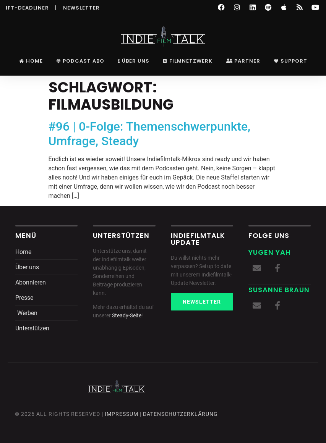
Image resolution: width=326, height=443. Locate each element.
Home (31, 61)
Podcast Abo (80, 61)
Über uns (133, 61)
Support (290, 61)
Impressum (121, 414)
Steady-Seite (126, 315)
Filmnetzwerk (187, 61)
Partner (243, 61)
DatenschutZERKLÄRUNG (180, 414)
